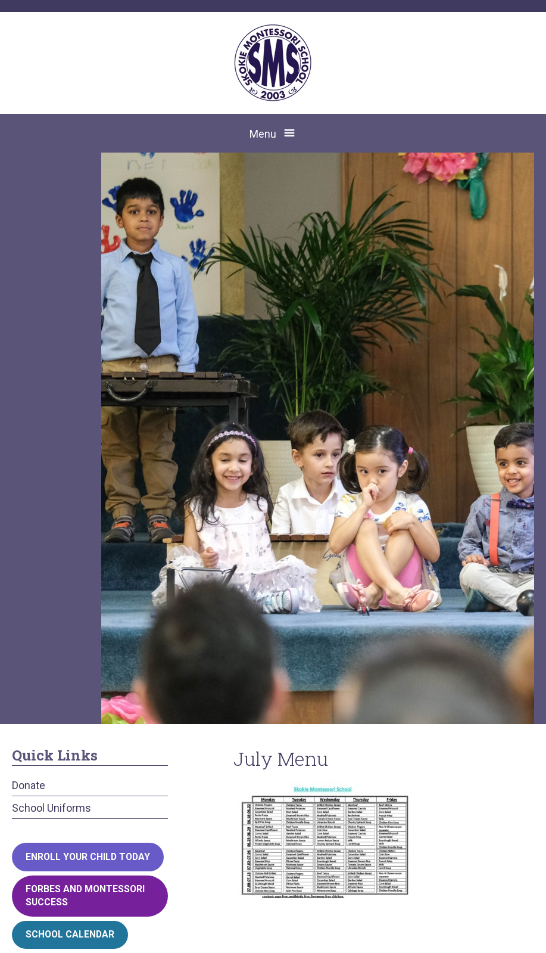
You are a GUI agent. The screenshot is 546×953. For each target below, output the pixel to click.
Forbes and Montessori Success (85, 895)
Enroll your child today (88, 856)
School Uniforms (51, 808)
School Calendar (70, 934)
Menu (262, 134)
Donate (28, 785)
